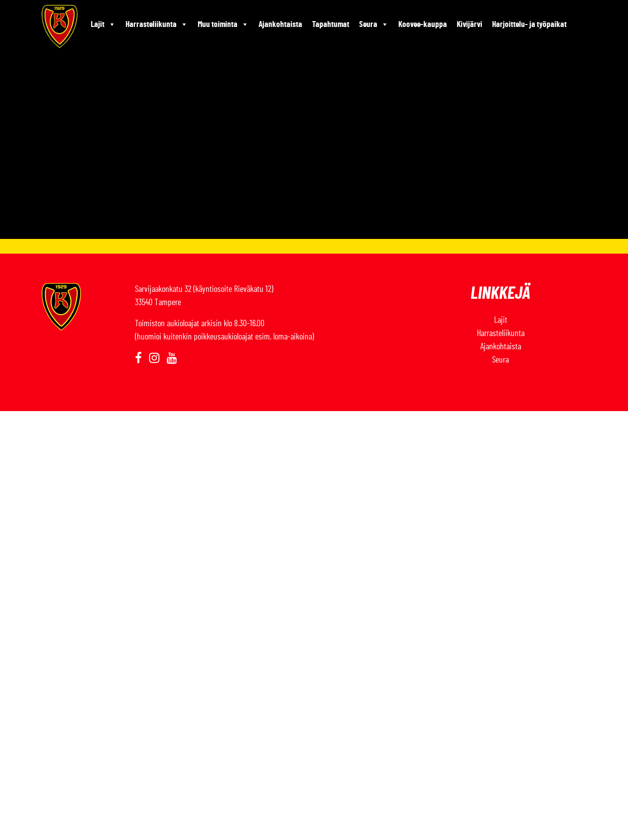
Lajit (103, 24)
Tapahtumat (330, 24)
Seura (374, 24)
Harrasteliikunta (157, 24)
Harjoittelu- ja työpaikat (529, 24)
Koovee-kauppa (422, 24)
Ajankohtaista (280, 24)
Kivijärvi (469, 24)
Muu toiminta (223, 24)
